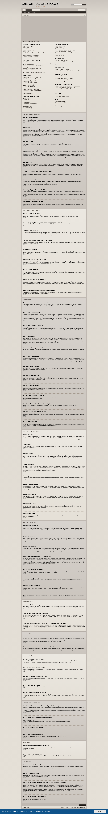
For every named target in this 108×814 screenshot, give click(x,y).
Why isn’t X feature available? (61, 102)
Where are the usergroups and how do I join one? (65, 50)
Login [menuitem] (82, 10)
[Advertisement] (54, 27)
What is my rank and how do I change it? (31, 71)
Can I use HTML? (26, 99)
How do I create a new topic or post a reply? (32, 77)
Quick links (24, 10)
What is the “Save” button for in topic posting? (32, 90)
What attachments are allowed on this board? (64, 95)
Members (36, 10)
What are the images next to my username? (32, 68)
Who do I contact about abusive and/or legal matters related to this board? (68, 105)
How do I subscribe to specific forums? (63, 88)
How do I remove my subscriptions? (62, 90)
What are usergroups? (59, 48)
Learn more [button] (47, 811)
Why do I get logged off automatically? (31, 55)
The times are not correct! (28, 64)
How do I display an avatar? (28, 69)
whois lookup (48, 785)
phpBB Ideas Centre (79, 775)
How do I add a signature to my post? (30, 80)
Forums (29, 10)
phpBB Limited (58, 766)
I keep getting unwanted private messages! (64, 61)
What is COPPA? (26, 47)
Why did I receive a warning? (29, 88)
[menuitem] (79, 10)
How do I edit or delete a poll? (29, 84)
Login (29, 12)
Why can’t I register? (27, 48)
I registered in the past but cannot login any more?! (33, 52)
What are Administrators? (60, 46)
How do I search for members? (61, 79)
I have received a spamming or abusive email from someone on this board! (69, 64)
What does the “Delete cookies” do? (30, 56)
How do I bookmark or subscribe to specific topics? (65, 87)
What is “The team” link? (60, 55)
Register (33, 12)
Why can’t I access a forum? (29, 85)
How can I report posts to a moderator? (31, 89)
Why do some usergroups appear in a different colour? (66, 52)
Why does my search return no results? (63, 77)
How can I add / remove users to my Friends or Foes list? (67, 70)
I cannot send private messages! (61, 60)
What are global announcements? (30, 103)
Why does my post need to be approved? (31, 91)
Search (25, 12)
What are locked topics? (28, 107)
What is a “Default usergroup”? (61, 54)
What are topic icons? (27, 108)
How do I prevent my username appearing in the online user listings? (37, 63)
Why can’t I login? (26, 51)
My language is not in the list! (29, 67)
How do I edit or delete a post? (29, 78)
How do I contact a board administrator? (63, 106)
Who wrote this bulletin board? (61, 101)
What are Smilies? (26, 100)
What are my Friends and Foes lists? (62, 69)
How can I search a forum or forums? (62, 75)
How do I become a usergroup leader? (63, 51)
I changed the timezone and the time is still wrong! (33, 65)
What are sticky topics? (28, 106)
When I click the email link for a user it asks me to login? (34, 72)
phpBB (26, 253)
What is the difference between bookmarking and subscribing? (68, 86)
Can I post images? (27, 102)
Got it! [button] (99, 811)
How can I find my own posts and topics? (63, 81)
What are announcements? (28, 104)
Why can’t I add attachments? (29, 86)
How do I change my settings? (29, 61)
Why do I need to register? (28, 46)
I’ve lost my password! (27, 54)
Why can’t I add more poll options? (30, 82)
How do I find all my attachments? (62, 96)
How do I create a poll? (27, 81)
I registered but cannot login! (29, 50)
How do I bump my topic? (28, 93)
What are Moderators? (59, 47)
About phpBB (52, 767)
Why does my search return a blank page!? (64, 78)
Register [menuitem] (84, 10)
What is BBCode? (26, 98)
